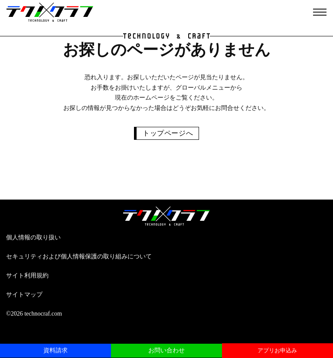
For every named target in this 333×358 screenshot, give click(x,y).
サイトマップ (24, 294)
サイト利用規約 (27, 275)
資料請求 (55, 350)
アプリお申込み (277, 350)
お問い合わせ (166, 350)
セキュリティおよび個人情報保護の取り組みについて (79, 256)
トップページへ (168, 133)
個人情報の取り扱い (33, 237)
